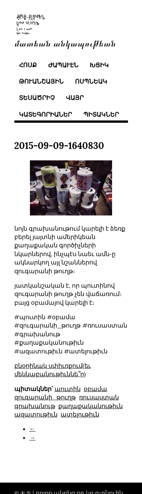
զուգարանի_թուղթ (45, 397)
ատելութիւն (80, 414)
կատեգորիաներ (45, 114)
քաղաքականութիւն (90, 406)
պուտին (68, 389)
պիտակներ (101, 114)
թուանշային (41, 81)
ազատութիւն (36, 414)
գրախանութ (34, 406)
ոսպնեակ (91, 81)
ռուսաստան (99, 397)
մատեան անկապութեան (65, 42)
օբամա (95, 389)
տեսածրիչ (37, 97)
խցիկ (99, 65)
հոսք (28, 65)
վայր (75, 97)
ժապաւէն (63, 65)
